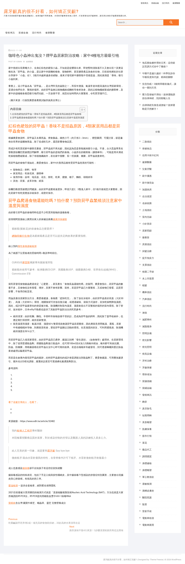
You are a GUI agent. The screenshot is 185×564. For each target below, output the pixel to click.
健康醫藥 (176, 3)
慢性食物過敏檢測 (27, 246)
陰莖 (144, 504)
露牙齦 (51, 450)
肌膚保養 (147, 429)
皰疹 (144, 401)
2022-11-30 (15, 50)
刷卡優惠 (147, 176)
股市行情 (147, 436)
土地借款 (147, 210)
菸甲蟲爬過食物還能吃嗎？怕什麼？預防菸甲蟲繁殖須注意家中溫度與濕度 (48, 117)
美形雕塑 (147, 422)
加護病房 (147, 189)
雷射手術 (147, 511)
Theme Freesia (156, 559)
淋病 (144, 312)
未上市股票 (148, 278)
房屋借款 (147, 244)
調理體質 (147, 456)
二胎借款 (147, 141)
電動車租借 (148, 518)
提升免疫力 (148, 258)
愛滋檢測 (13, 485)
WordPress (176, 559)
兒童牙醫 (147, 169)
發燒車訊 (144, 3)
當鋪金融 (155, 3)
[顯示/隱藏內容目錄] (80, 109)
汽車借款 (147, 299)
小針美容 (147, 223)
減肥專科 (147, 319)
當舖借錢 (147, 381)
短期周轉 (147, 415)
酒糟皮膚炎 (148, 490)
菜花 (144, 442)
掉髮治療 (147, 251)
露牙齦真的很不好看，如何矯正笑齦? (41, 11)
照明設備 (147, 333)
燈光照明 (147, 347)
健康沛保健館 (60, 219)
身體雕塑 (147, 470)
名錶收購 (147, 203)
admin (19, 62)
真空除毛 (147, 408)
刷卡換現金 (148, 182)
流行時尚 (165, 3)
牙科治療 (147, 360)
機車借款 (147, 292)
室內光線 (147, 217)
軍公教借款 (148, 477)
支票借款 (147, 264)
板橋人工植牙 (24, 430)
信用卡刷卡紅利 (150, 155)
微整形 (145, 237)
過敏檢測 (147, 483)
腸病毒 (25, 468)
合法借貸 (147, 196)
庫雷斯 (26, 262)
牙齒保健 (147, 367)
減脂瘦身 (147, 326)
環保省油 (147, 374)
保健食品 (147, 148)
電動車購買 (148, 525)
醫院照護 (147, 497)
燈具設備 (147, 353)
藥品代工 (147, 449)
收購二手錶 (148, 271)
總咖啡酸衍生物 (21, 235)
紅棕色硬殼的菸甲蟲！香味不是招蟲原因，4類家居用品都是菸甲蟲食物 (46, 114)
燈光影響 (147, 340)
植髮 (144, 285)
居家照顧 (147, 230)
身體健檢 (147, 463)
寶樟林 (11, 503)
